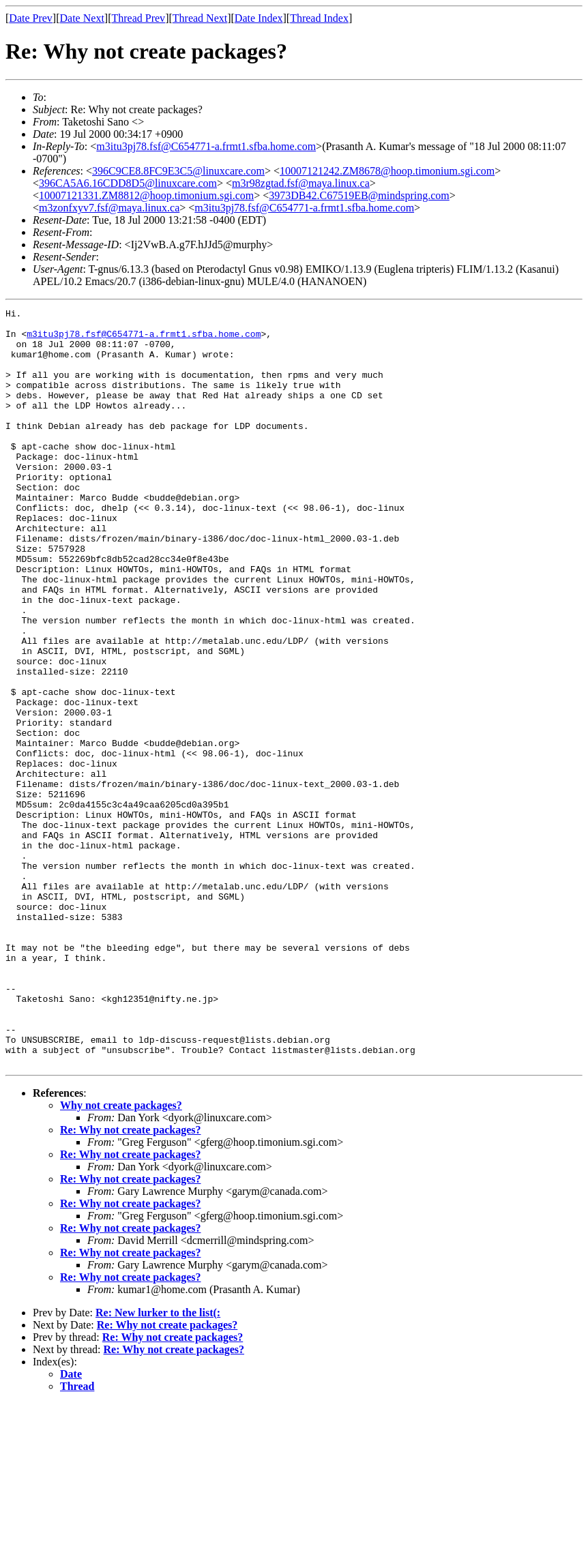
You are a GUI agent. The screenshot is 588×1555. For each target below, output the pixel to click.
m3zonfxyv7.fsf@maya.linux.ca (109, 207)
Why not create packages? (121, 1256)
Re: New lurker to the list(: (157, 1464)
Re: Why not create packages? (130, 1281)
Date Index (259, 18)
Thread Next (200, 18)
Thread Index (319, 18)
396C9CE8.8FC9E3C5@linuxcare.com (178, 171)
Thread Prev (138, 18)
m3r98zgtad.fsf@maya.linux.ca (301, 183)
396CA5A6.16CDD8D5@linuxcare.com (128, 183)
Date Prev (31, 18)
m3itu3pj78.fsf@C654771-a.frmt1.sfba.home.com (206, 146)
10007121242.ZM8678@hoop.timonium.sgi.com (387, 171)
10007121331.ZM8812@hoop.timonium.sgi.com (146, 195)
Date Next (82, 18)
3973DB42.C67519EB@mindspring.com (359, 195)
